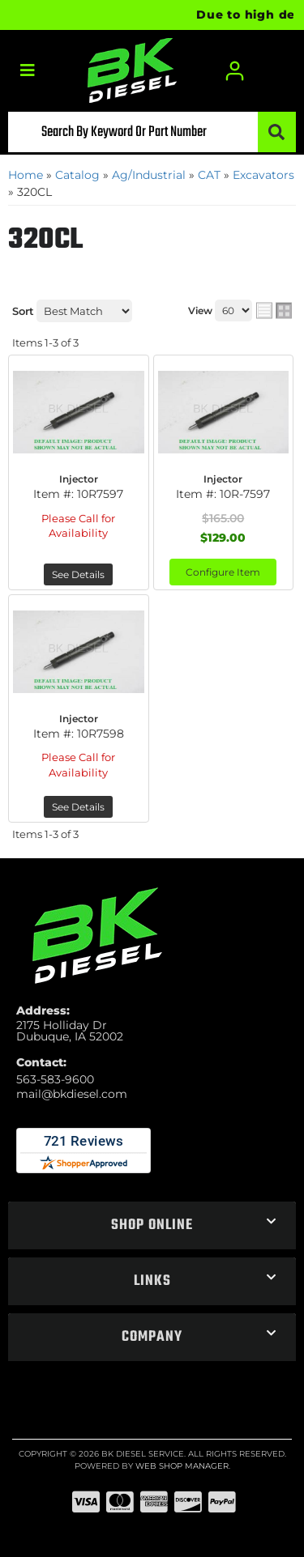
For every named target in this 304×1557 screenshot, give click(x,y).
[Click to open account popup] (235, 71)
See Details (78, 574)
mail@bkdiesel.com (71, 1094)
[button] (152, 132)
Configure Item (223, 572)
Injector (78, 479)
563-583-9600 (55, 1079)
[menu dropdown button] (27, 71)
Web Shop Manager (182, 1466)
